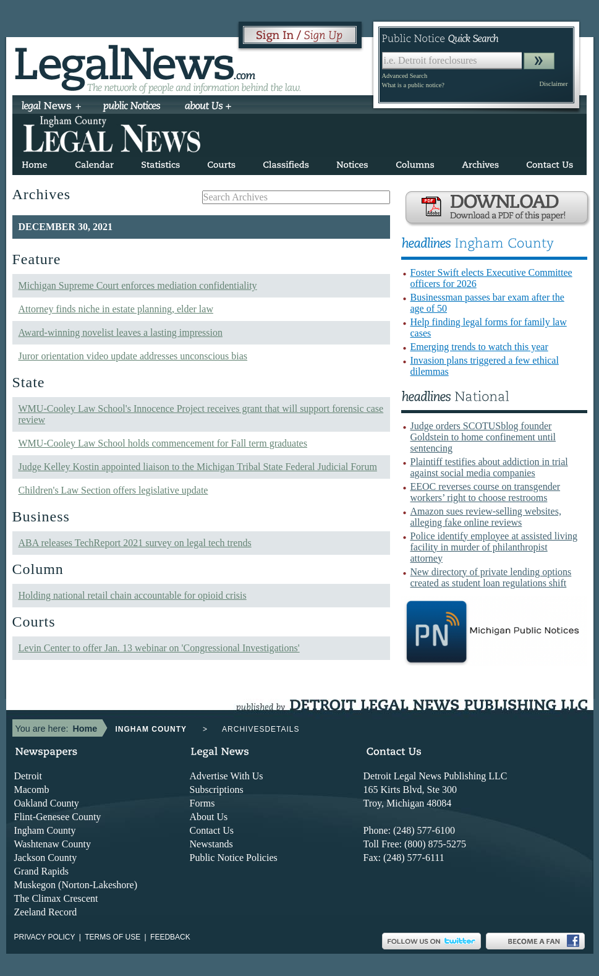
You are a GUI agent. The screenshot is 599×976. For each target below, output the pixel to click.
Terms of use (112, 937)
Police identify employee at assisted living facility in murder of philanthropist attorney (494, 547)
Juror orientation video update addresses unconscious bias (133, 356)
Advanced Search (405, 75)
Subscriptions (217, 789)
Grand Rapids (41, 871)
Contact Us (212, 830)
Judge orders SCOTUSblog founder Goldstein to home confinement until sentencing (483, 437)
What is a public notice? (413, 85)
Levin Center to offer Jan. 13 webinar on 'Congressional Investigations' (159, 648)
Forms (202, 803)
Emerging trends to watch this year (479, 346)
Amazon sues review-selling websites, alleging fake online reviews (485, 517)
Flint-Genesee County (57, 816)
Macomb (31, 789)
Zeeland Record (45, 912)
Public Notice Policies (234, 857)
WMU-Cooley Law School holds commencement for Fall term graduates (163, 443)
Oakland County (46, 803)
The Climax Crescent (56, 898)
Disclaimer (553, 83)
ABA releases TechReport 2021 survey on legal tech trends (135, 542)
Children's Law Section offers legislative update (113, 490)
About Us (209, 816)
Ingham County (45, 830)
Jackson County (45, 857)
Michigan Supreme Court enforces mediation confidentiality (138, 285)
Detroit (28, 776)
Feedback (170, 937)
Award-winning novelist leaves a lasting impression (121, 332)
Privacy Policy (44, 937)
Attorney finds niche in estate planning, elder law (116, 309)
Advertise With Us (226, 776)
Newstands (211, 844)
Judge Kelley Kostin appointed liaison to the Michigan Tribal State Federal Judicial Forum (198, 466)
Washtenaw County (52, 844)
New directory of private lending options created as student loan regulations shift (491, 577)
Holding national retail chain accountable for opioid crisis (133, 595)
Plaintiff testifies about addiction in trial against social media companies (489, 467)
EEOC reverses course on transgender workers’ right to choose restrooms (485, 492)
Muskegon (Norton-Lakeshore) (76, 885)
